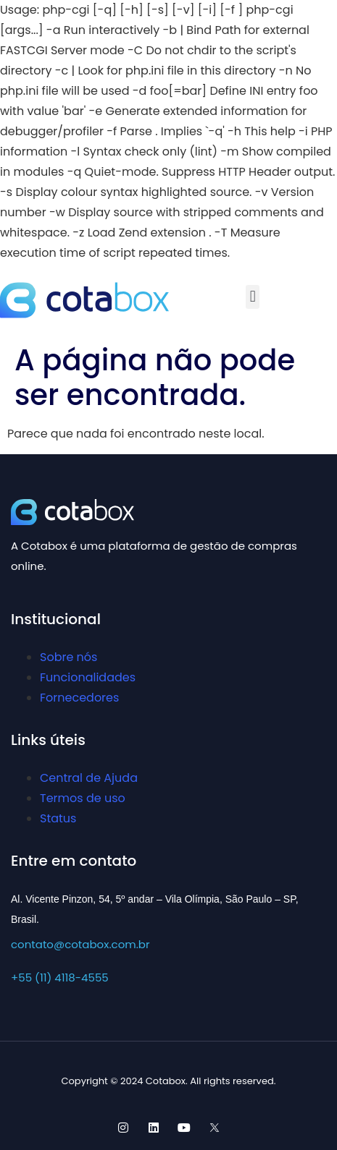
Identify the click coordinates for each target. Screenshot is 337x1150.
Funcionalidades (88, 677)
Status (58, 818)
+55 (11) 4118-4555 (60, 977)
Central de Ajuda (89, 778)
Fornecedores (79, 697)
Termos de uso (82, 798)
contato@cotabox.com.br (80, 944)
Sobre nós (68, 657)
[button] (252, 297)
